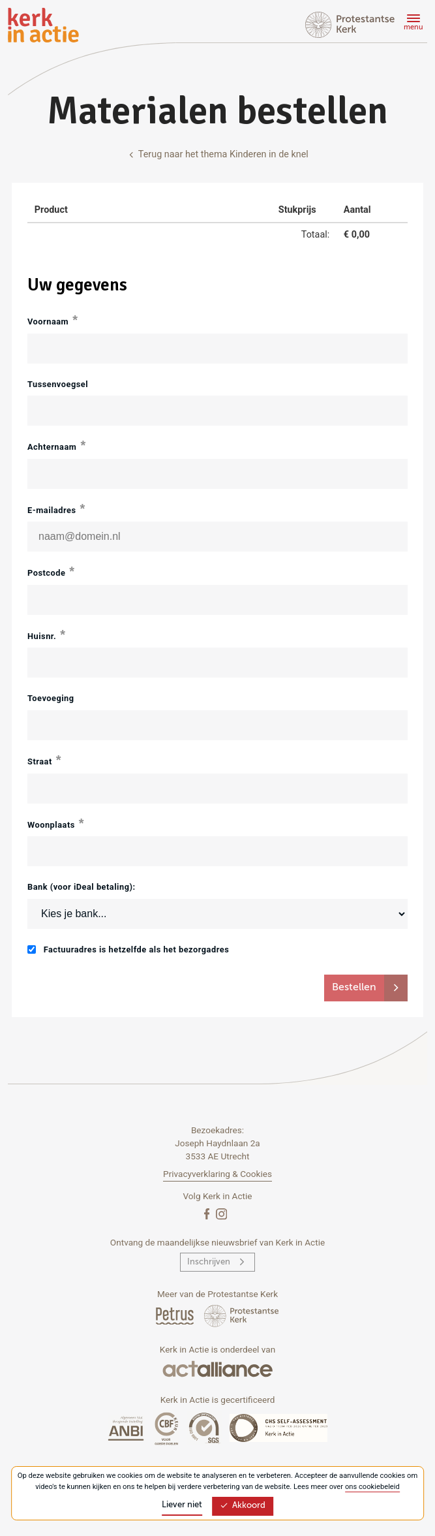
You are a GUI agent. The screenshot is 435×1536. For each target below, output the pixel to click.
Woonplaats (51, 825)
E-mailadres (51, 510)
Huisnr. (41, 636)
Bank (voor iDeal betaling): (81, 887)
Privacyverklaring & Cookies (217, 1173)
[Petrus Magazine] (176, 1315)
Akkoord (242, 1505)
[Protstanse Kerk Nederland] (241, 1315)
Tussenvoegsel (57, 384)
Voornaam (47, 321)
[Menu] (411, 24)
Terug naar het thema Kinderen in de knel (217, 154)
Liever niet (182, 1505)
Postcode (46, 573)
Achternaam (51, 447)
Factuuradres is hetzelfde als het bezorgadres (128, 949)
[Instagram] (221, 1213)
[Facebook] (208, 1213)
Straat (39, 761)
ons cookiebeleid (372, 1486)
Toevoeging (50, 698)
